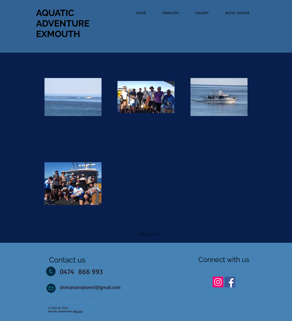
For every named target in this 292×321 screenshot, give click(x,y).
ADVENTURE (62, 23)
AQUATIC (55, 13)
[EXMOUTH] (148, 234)
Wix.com (78, 311)
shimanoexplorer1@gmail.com (90, 287)
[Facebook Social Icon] (229, 282)
